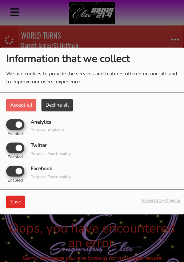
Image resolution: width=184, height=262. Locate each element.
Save (15, 202)
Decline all (57, 105)
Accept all (21, 105)
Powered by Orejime (161, 200)
